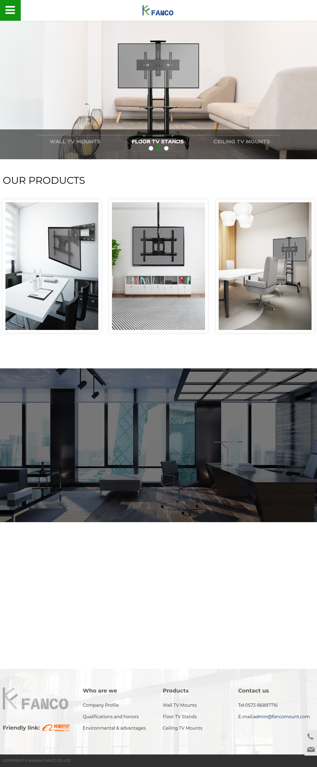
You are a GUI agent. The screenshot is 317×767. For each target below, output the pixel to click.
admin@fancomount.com (281, 716)
